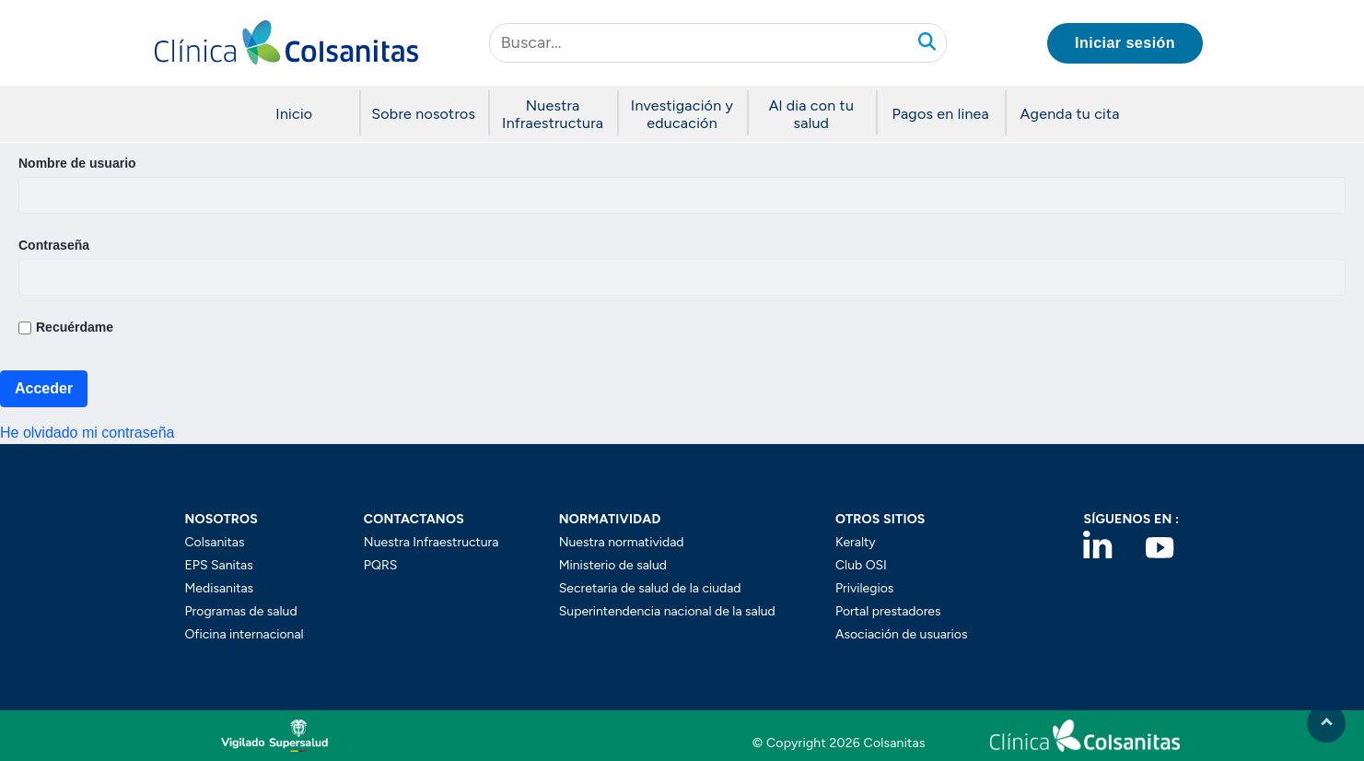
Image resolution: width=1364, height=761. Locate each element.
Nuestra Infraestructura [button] (552, 114)
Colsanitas (215, 542)
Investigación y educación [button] (682, 114)
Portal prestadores (888, 611)
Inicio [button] (293, 114)
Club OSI (861, 565)
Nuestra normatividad (621, 542)
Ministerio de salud (613, 565)
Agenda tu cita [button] (1070, 114)
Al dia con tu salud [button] (811, 114)
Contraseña (53, 245)
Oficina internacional (244, 634)
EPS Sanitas (219, 565)
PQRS (380, 565)
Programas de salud (241, 611)
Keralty (855, 542)
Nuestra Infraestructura (431, 542)
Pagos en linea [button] (940, 114)
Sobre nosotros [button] (423, 114)
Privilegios (864, 588)
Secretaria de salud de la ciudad (650, 588)
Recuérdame (65, 327)
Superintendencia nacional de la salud (667, 611)
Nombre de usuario (77, 163)
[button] (286, 42)
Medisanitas (219, 588)
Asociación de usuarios (901, 634)
